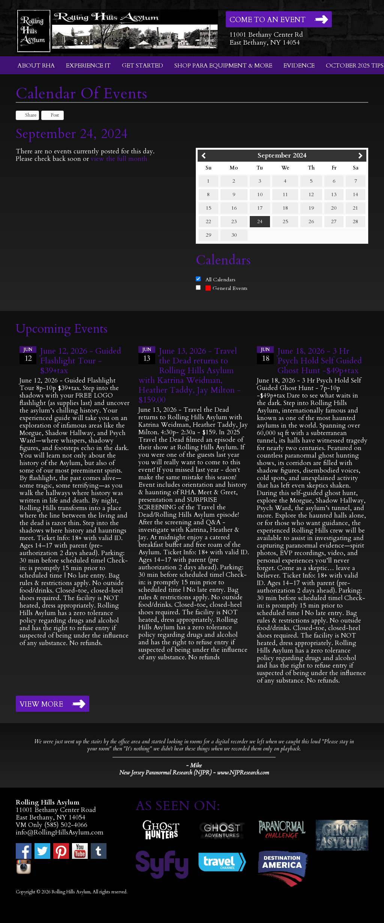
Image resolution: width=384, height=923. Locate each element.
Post (51, 115)
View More (41, 704)
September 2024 (282, 155)
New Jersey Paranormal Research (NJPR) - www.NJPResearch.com (194, 772)
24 (259, 221)
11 (285, 194)
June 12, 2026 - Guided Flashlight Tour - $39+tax (80, 360)
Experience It (88, 66)
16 (234, 208)
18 (285, 208)
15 (208, 208)
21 (355, 208)
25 (285, 221)
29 (208, 235)
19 (311, 208)
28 (355, 221)
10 (259, 194)
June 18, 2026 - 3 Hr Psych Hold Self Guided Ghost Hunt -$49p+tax (320, 360)
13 (333, 194)
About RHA (36, 66)
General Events (227, 288)
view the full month (119, 159)
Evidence (299, 66)
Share (27, 115)
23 (234, 221)
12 (311, 194)
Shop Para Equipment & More (223, 66)
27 (333, 221)
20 (333, 208)
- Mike (194, 765)
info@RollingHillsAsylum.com (60, 832)
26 (311, 221)
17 (259, 208)
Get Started (142, 66)
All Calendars (221, 279)
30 (234, 235)
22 (208, 221)
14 (355, 194)
